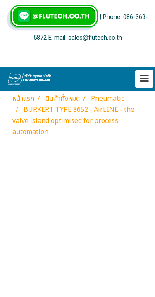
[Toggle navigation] (144, 79)
